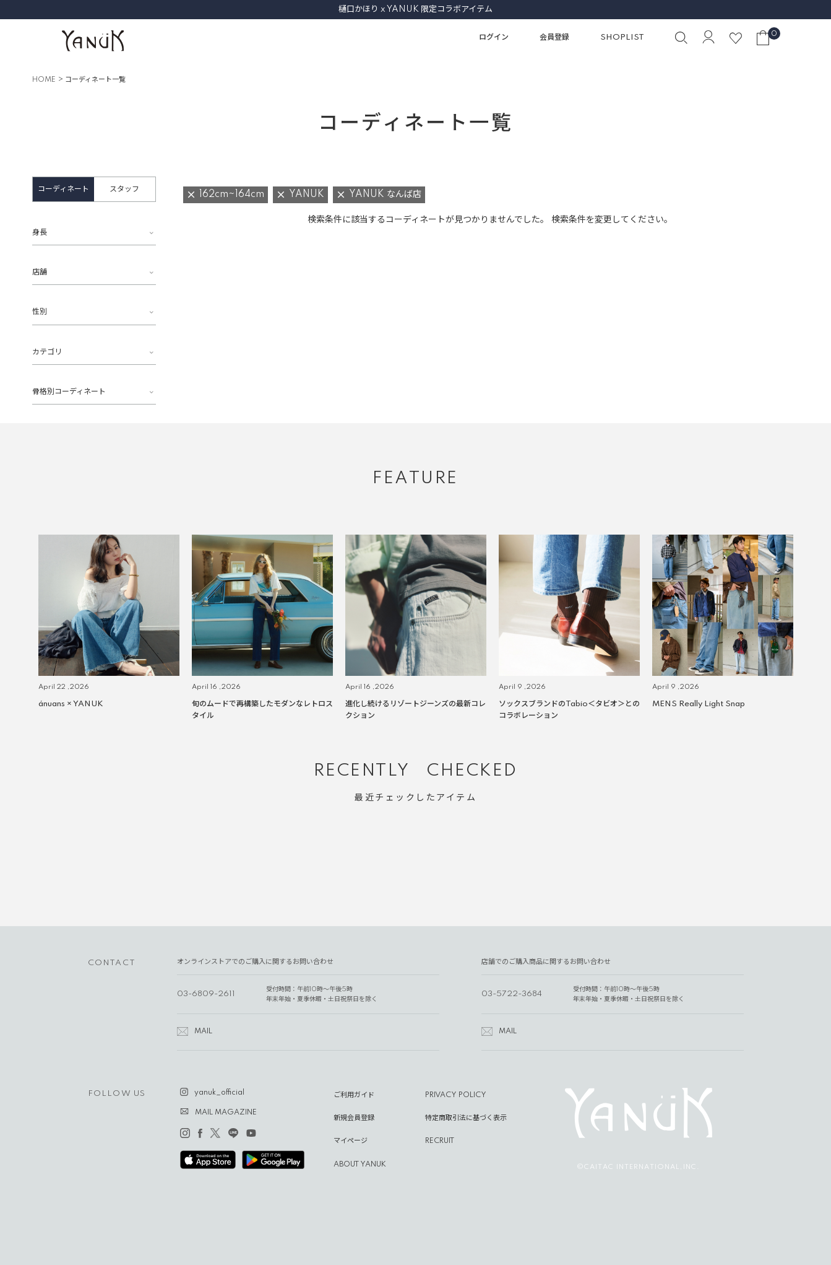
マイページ (351, 1141)
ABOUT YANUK (360, 1164)
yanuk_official (219, 1092)
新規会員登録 (354, 1118)
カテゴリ (47, 352)
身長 (39, 233)
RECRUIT (439, 1141)
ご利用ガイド (354, 1095)
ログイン (494, 37)
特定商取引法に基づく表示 (466, 1118)
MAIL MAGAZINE (226, 1112)
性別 (39, 312)
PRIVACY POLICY (455, 1095)
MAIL (203, 1031)
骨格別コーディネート (69, 392)
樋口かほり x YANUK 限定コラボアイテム (415, 9)
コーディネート (63, 189)
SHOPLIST (622, 37)
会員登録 (554, 37)
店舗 (39, 272)
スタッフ (124, 189)
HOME (44, 80)
